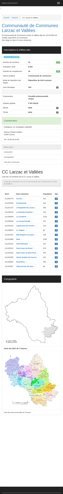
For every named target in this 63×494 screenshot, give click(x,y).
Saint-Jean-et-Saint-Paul (27, 253)
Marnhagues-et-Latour (26, 235)
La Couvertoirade (24, 221)
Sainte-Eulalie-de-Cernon (27, 257)
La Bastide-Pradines (25, 212)
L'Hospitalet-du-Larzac (26, 208)
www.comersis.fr (10, 3)
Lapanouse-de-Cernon (26, 226)
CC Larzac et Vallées (30, 18)
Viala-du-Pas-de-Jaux (26, 266)
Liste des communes (11, 162)
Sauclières (21, 262)
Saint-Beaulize (23, 244)
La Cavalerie (22, 217)
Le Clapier (21, 230)
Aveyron (15, 18)
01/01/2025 (8, 152)
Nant (19, 239)
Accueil (6, 18)
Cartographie (9, 157)
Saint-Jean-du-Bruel (25, 248)
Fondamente (22, 203)
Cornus (20, 199)
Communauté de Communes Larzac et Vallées (30, 28)
